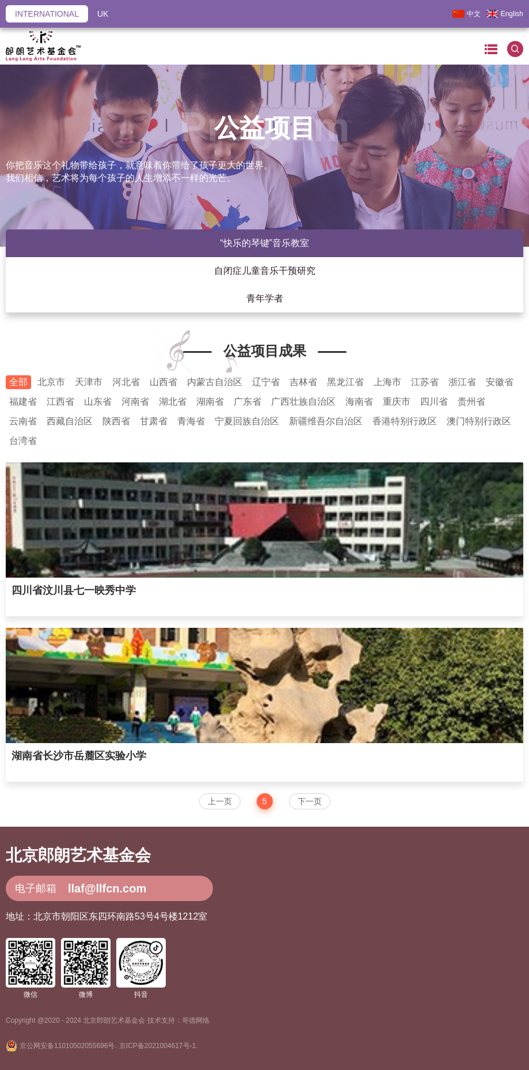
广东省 (247, 401)
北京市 (51, 382)
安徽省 (499, 382)
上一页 (220, 801)
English (504, 14)
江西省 (60, 401)
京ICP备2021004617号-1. (158, 1046)
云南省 (23, 421)
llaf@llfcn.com (107, 888)
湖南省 (210, 401)
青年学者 (264, 298)
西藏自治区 (70, 421)
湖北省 (173, 401)
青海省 (191, 421)
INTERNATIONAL (47, 13)
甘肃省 (154, 421)
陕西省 (116, 421)
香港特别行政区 (404, 421)
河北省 (126, 382)
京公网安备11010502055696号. (68, 1046)
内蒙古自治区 (214, 382)
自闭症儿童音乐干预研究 (264, 271)
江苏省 (425, 382)
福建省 (23, 401)
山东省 (98, 401)
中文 (466, 14)
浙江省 (462, 382)
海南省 (359, 401)
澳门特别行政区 (479, 421)
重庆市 (396, 401)
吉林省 (303, 382)
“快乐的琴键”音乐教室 (264, 243)
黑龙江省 (345, 382)
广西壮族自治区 (303, 401)
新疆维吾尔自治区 (326, 421)
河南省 (135, 401)
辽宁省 (266, 382)
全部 (18, 382)
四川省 (434, 401)
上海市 (387, 382)
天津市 (88, 382)
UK (102, 13)
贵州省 (471, 401)
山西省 (163, 382)
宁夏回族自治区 (247, 421)
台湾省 (23, 441)
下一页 (310, 801)
